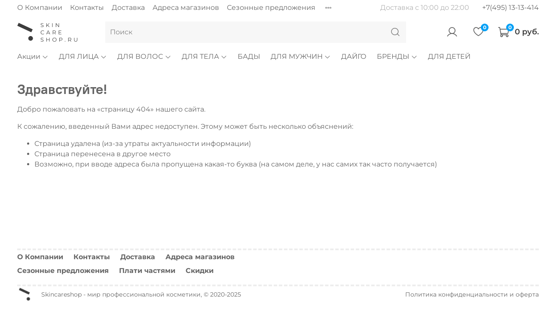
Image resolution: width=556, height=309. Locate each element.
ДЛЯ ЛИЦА (83, 56)
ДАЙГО (354, 56)
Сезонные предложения (271, 7)
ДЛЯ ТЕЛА (204, 56)
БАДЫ (249, 56)
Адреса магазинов (186, 7)
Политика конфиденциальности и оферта (472, 294)
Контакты (87, 7)
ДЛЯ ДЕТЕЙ (449, 56)
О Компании (39, 7)
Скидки (200, 271)
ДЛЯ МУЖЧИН (301, 56)
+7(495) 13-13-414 (510, 7)
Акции (33, 56)
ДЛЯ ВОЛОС (144, 56)
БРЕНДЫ (397, 56)
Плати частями (147, 271)
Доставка (128, 7)
